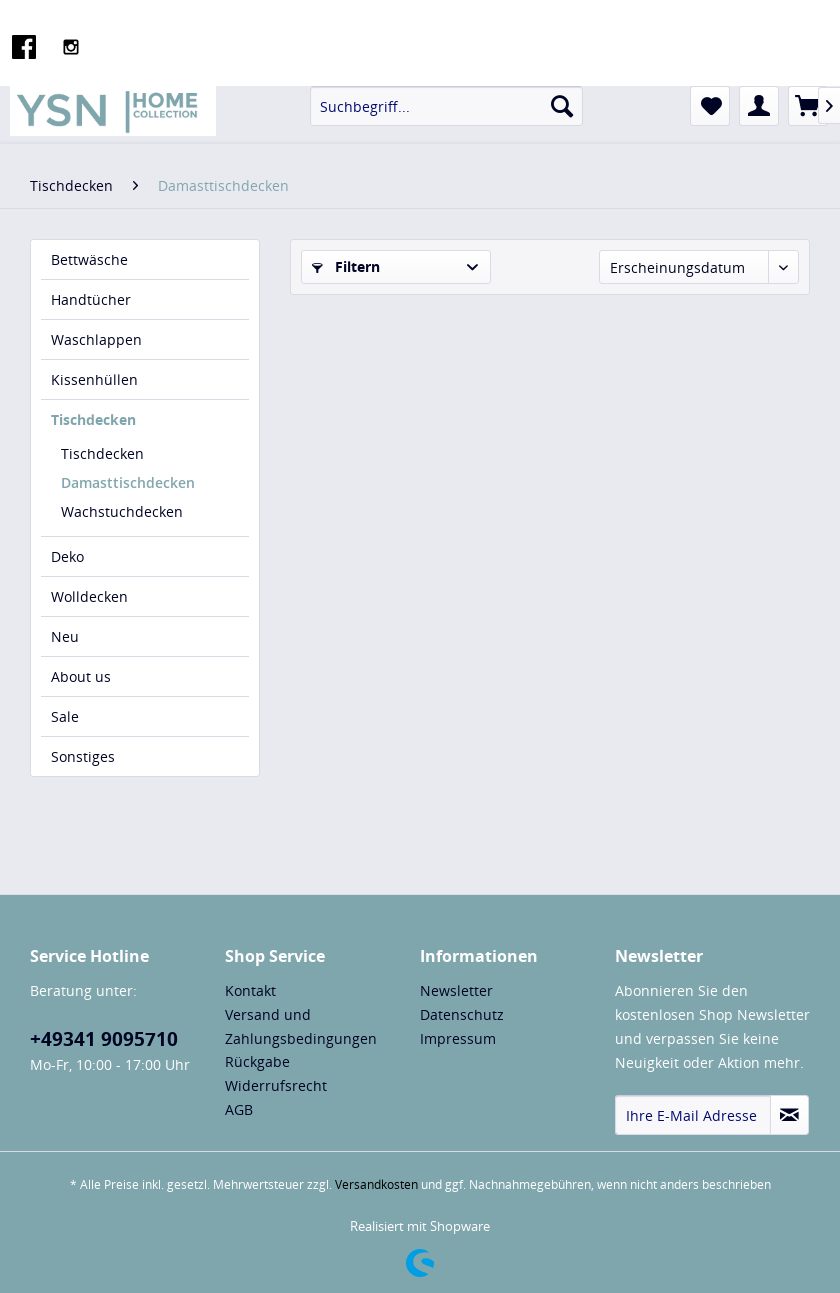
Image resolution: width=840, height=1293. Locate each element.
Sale (65, 716)
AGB (239, 1109)
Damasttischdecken (128, 482)
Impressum (458, 1038)
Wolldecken (89, 596)
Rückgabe (257, 1061)
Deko (67, 556)
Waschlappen (96, 339)
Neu (65, 636)
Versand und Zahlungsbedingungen (301, 1026)
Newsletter (456, 990)
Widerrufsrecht (276, 1085)
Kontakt (250, 990)
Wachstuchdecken (122, 511)
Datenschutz (462, 1014)
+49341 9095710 (104, 1039)
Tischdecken (93, 419)
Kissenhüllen (94, 379)
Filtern (346, 266)
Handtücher (91, 299)
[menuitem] (446, 106)
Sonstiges (83, 756)
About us (81, 676)
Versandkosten (376, 1184)
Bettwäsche (89, 259)
